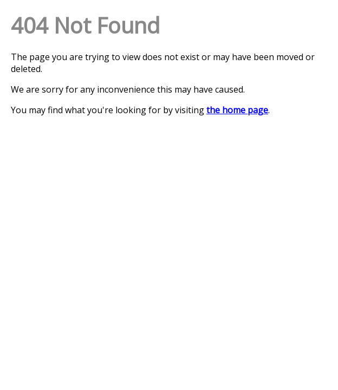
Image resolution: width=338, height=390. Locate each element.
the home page (237, 110)
